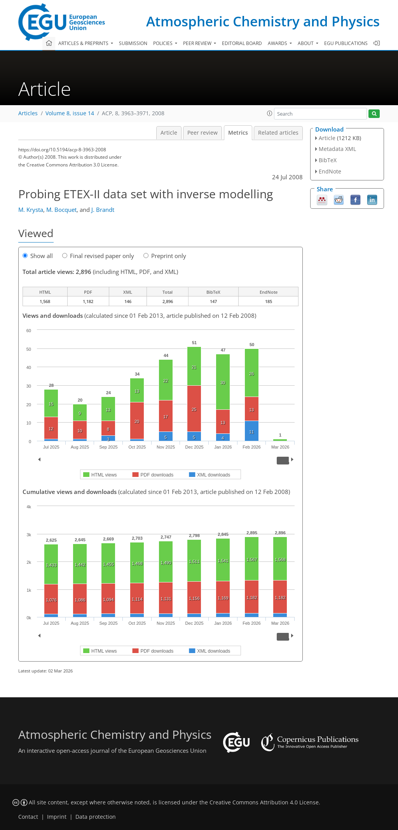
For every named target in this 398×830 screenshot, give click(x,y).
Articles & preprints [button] (84, 43)
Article (169, 132)
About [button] (306, 43)
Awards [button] (278, 43)
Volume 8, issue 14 (69, 113)
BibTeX (328, 160)
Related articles (278, 132)
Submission (133, 43)
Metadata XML (337, 148)
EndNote (330, 171)
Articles (28, 113)
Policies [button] (163, 43)
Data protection (95, 816)
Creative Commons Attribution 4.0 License (264, 802)
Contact (28, 816)
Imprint (56, 816)
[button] (269, 113)
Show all (38, 256)
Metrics (238, 132)
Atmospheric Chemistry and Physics (263, 21)
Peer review (202, 132)
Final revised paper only (98, 256)
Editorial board (242, 43)
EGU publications (346, 43)
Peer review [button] (198, 43)
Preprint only (164, 256)
